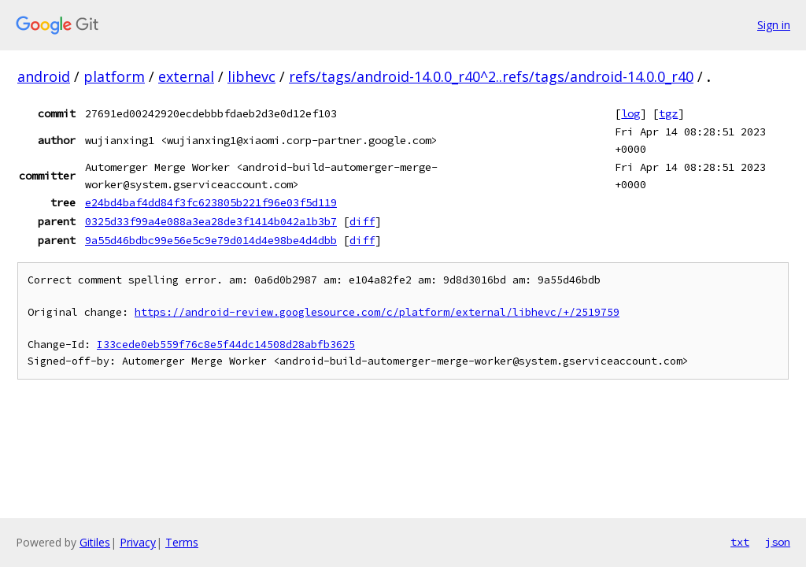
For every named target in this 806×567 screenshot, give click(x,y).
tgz (668, 113)
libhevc (251, 76)
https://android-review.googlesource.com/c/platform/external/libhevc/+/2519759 (377, 312)
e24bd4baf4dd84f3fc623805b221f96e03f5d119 (211, 202)
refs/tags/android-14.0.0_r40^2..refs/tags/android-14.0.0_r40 (491, 76)
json (777, 542)
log (630, 113)
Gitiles (94, 542)
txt (739, 542)
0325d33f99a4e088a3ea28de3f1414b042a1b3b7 (211, 221)
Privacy (138, 542)
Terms (181, 542)
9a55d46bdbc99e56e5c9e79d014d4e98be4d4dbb (211, 240)
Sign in (773, 24)
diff (362, 221)
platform (114, 76)
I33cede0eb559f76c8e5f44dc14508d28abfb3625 (226, 344)
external (186, 76)
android (43, 76)
